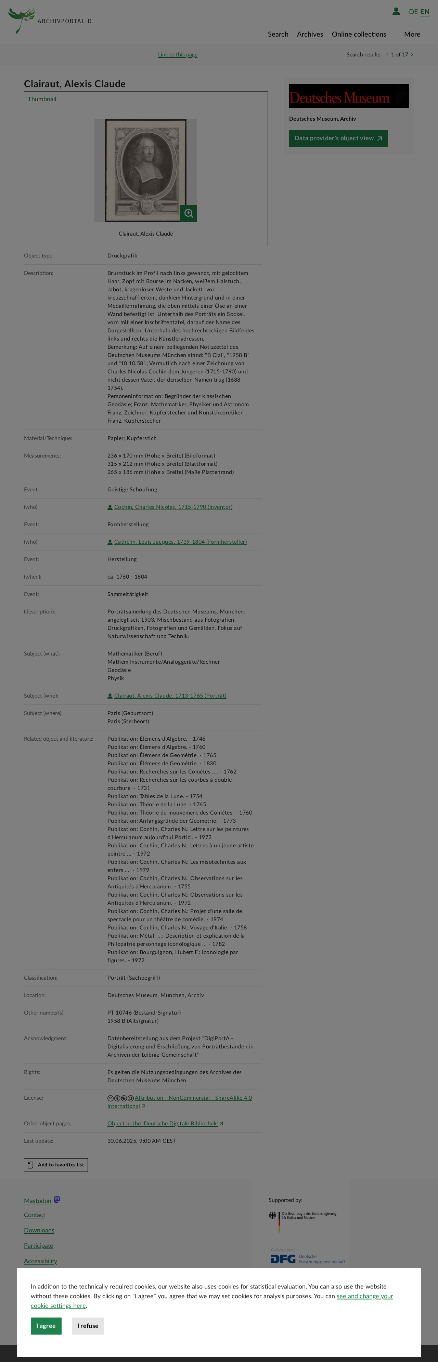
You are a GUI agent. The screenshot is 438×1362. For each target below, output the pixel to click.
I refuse (88, 1344)
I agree (46, 1344)
